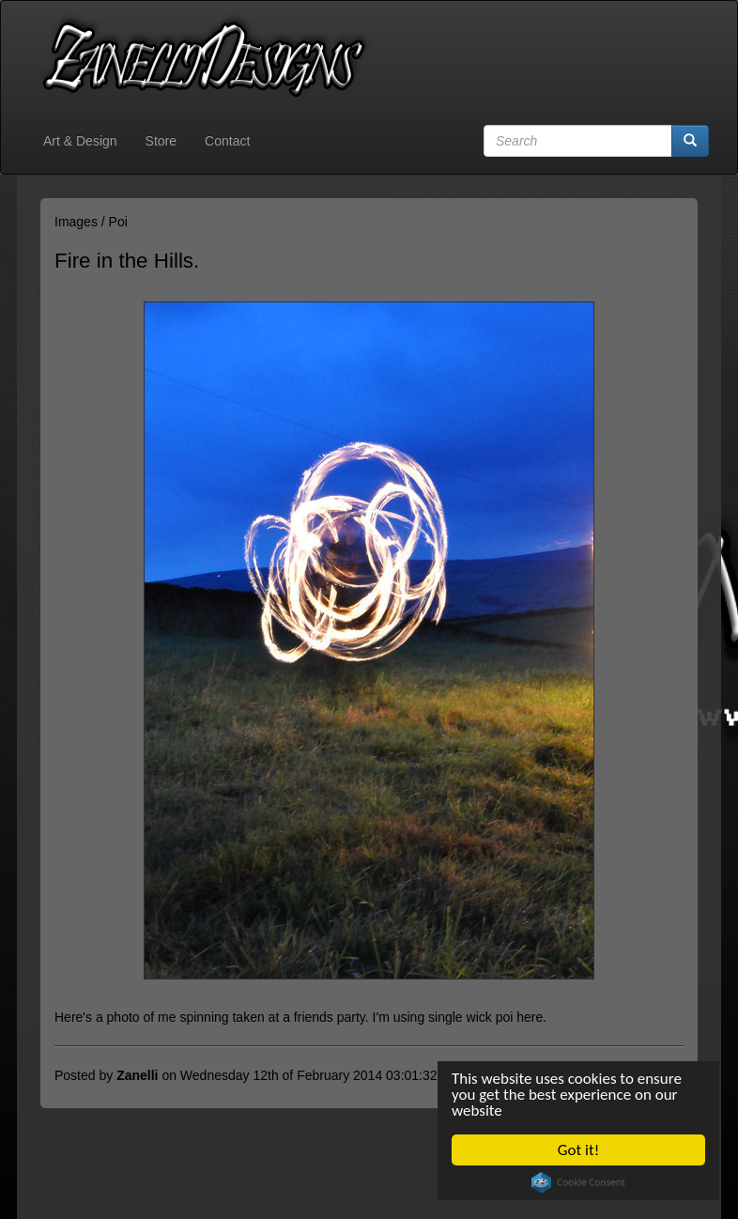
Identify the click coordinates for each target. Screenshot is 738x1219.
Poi (118, 221)
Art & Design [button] (80, 140)
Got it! (578, 1150)
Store (161, 140)
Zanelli (137, 1075)
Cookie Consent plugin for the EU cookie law (578, 1182)
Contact (227, 140)
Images (76, 221)
